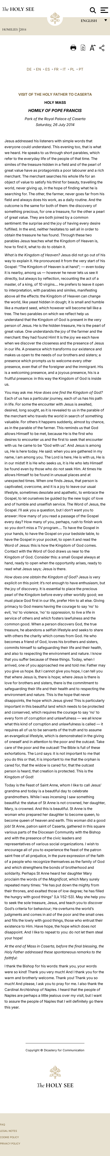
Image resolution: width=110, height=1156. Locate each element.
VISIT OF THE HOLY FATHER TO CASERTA (55, 94)
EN (38, 69)
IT (64, 69)
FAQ (2, 1124)
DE (29, 69)
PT (81, 69)
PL (72, 69)
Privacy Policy (10, 1143)
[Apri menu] (103, 10)
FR (56, 69)
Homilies (10, 29)
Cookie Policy (9, 1137)
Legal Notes (8, 1130)
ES (47, 69)
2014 (23, 29)
